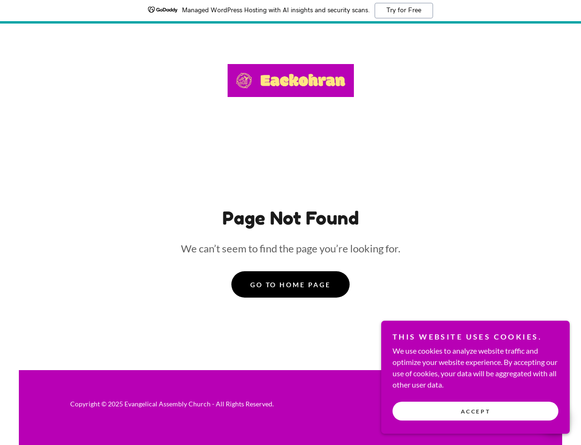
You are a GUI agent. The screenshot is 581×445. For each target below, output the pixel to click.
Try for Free (403, 10)
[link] (291, 79)
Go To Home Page (290, 285)
